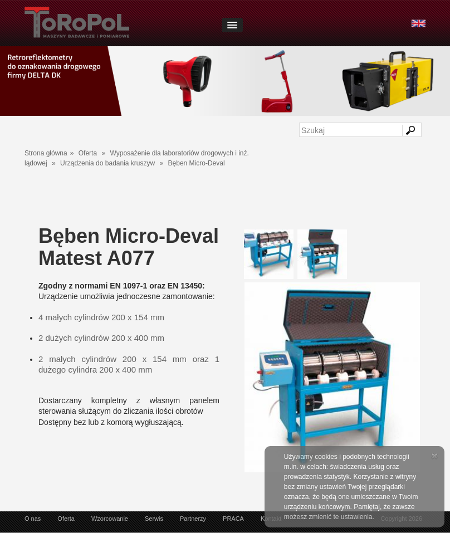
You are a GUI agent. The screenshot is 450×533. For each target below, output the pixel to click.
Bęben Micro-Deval (196, 163)
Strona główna (46, 153)
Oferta (88, 153)
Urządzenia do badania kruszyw (107, 163)
